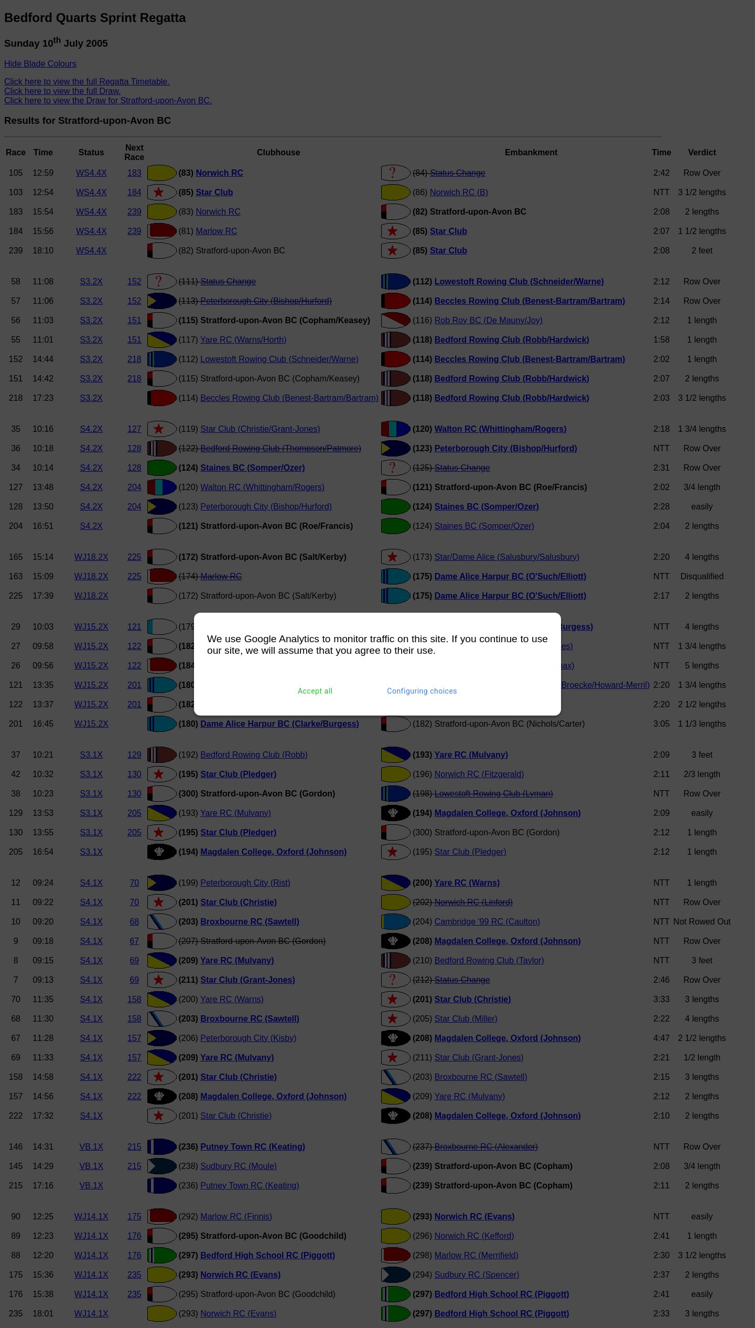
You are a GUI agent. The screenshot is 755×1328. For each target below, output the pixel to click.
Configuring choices (422, 691)
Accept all (315, 691)
